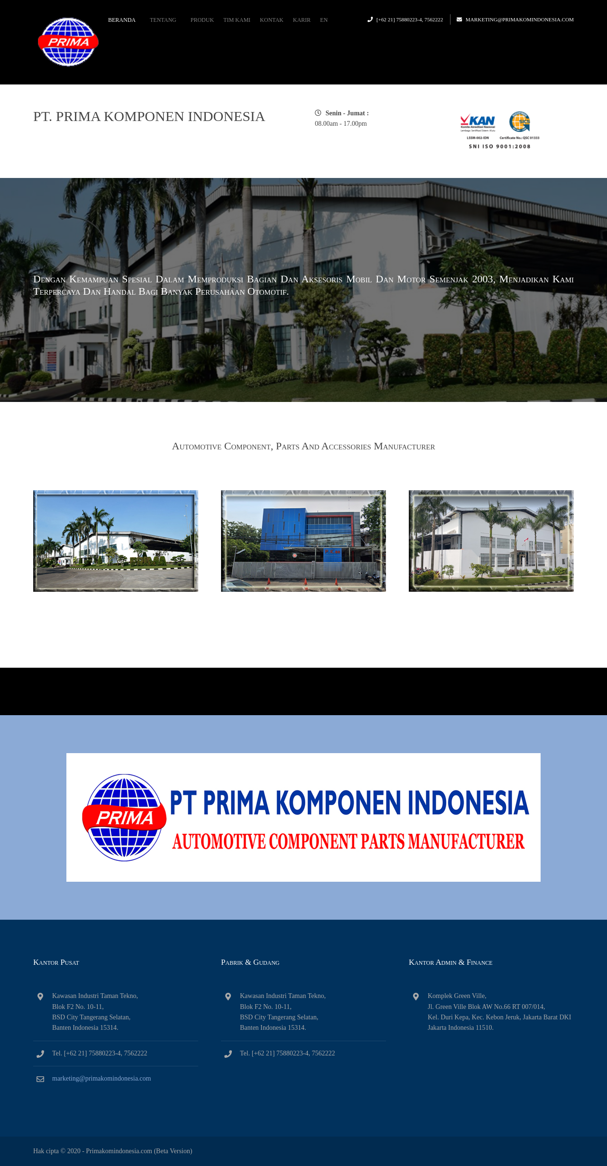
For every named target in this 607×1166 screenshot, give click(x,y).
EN (324, 20)
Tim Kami (236, 20)
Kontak (272, 20)
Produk (202, 20)
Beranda (122, 20)
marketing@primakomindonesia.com (520, 19)
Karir (302, 20)
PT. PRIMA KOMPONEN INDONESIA (149, 116)
